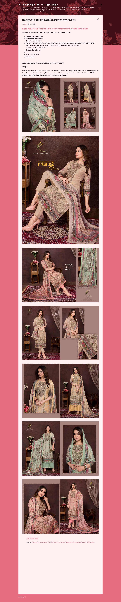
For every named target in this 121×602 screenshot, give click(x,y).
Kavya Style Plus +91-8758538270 (40, 4)
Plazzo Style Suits (32, 538)
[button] (98, 19)
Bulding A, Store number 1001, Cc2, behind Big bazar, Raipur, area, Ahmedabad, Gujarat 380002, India (63, 542)
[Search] (101, 5)
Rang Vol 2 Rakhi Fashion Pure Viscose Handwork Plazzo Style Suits (55, 28)
